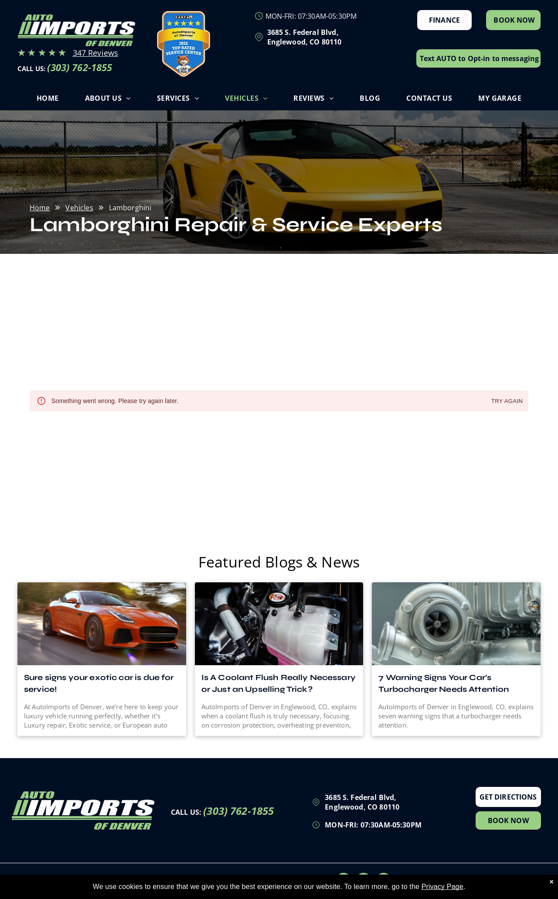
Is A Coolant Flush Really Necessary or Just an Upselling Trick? (278, 683)
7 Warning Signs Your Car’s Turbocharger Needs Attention (443, 683)
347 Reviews (96, 53)
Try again (507, 401)
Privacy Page (442, 886)
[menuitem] (48, 100)
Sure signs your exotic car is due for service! (99, 683)
